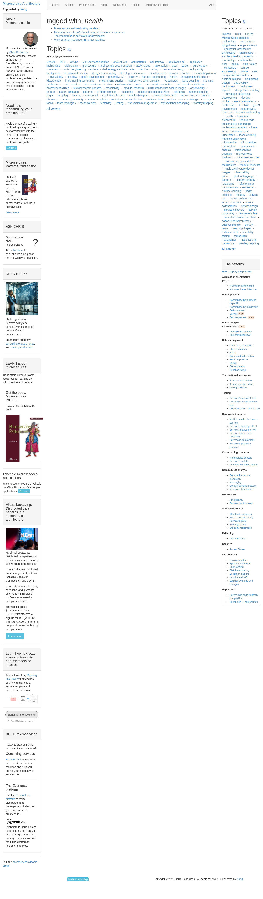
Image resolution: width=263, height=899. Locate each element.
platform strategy (107, 91)
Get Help (11, 148)
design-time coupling (104, 73)
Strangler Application (241, 331)
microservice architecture (99, 84)
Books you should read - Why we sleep (76, 28)
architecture (89, 65)
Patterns (54, 4)
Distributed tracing (239, 570)
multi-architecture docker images (167, 88)
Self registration (238, 524)
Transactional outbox (241, 380)
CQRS (233, 363)
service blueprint (139, 95)
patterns (88, 91)
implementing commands (80, 80)
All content (53, 108)
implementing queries (111, 80)
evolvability (57, 76)
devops (173, 73)
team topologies (67, 103)
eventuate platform (205, 73)
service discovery (234, 209)
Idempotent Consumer (242, 489)
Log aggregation (238, 560)
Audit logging (237, 566)
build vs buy (200, 65)
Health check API (239, 577)
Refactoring (120, 4)
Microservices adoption (96, 61)
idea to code (54, 80)
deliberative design (174, 69)
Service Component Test (243, 398)
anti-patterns (139, 61)
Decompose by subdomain (244, 306)
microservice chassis (129, 84)
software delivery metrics (162, 99)
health (174, 76)
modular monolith (134, 88)
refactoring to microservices (153, 91)
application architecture (238, 48)
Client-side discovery (241, 514)
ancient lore (120, 61)
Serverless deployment (242, 440)
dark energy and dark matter (119, 69)
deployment (54, 73)
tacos (50, 103)
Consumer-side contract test (245, 408)
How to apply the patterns (237, 271)
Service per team (239, 317)
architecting (72, 65)
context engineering (75, 69)
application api (177, 61)
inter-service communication (144, 80)
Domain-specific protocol (243, 485)
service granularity (73, 99)
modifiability (113, 88)
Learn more (12, 212)
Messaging (235, 482)
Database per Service (241, 345)
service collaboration (165, 95)
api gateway (157, 61)
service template (97, 99)
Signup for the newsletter (21, 714)
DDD (63, 61)
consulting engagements (20, 343)
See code (24, 491)
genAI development (93, 76)
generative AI (116, 76)
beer (175, 65)
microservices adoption (159, 84)
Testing (136, 4)
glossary (133, 76)
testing (120, 103)
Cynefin (51, 61)
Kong (23, 9)
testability (106, 103)
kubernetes (171, 80)
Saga (232, 352)
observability (198, 88)
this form (18, 250)
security (77, 95)
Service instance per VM (243, 429)
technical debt (88, 103)
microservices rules (58, 88)
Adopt (104, 4)
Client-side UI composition (244, 601)
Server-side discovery (241, 517)
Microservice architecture (243, 289)
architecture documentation (116, 65)
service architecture (114, 95)
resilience (180, 91)
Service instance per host (243, 426)
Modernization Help (157, 4)
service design (189, 95)
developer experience (133, 73)
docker (186, 73)
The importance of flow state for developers (79, 35)
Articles (69, 4)
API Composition (239, 359)
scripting (63, 95)
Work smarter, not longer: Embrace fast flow (79, 39)
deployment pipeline (76, 73)
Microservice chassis (241, 457)
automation (161, 65)
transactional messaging (175, 103)
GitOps (74, 61)
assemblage (143, 65)
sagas (50, 95)
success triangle (190, 99)
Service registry (238, 521)
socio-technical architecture (127, 99)
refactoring (127, 91)
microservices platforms (191, 84)
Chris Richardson (19, 52)
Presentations (87, 4)
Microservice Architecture (21, 3)
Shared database (239, 349)
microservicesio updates (87, 88)
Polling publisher (238, 387)
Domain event (237, 366)
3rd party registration (241, 527)
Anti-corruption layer (240, 335)
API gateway (236, 499)
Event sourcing (238, 369)
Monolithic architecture (242, 285)
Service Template (239, 461)
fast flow (72, 76)
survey (207, 99)
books (185, 65)
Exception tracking (239, 573)
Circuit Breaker (238, 538)
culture (94, 69)
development (157, 73)
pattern (51, 91)
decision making (149, 69)
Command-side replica (242, 356)
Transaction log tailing (241, 384)
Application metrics (240, 563)
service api (92, 95)
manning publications (234, 138)
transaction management (142, 103)
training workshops (22, 347)
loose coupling (190, 80)
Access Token (237, 549)
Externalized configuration (244, 464)
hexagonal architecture (195, 76)
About (212, 4)
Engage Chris (14, 759)
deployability (196, 69)
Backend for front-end (241, 503)
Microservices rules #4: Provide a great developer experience (89, 32)
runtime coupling (199, 91)
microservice (72, 84)
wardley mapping (203, 103)
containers (53, 69)
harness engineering (154, 76)
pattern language (69, 91)
